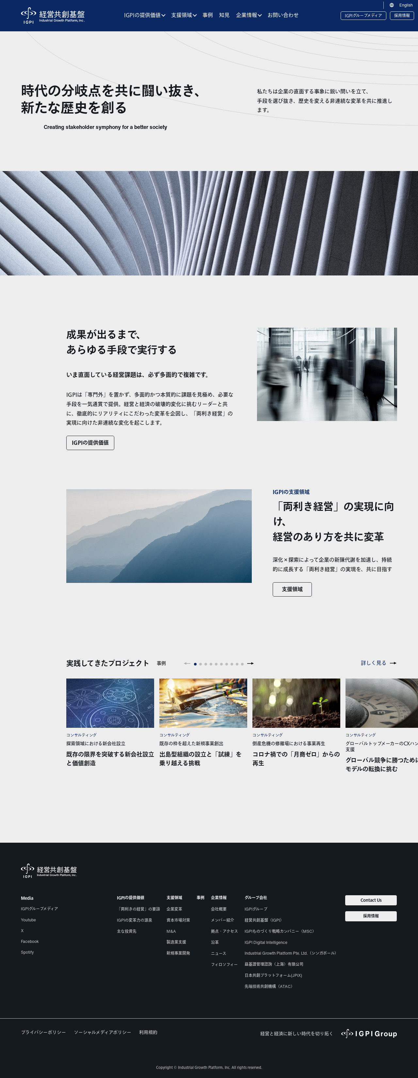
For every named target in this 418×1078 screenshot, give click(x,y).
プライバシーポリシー (43, 1032)
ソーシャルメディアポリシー (102, 1032)
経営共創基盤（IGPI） (264, 920)
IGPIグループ (256, 909)
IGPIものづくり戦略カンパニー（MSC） (280, 931)
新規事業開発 (178, 953)
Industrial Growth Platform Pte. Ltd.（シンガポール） (291, 953)
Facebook (30, 941)
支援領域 (292, 590)
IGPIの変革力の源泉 (134, 920)
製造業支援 (176, 942)
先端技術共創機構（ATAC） (270, 986)
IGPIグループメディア (363, 16)
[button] (187, 663)
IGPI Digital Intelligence (266, 942)
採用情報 (402, 16)
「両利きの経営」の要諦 (138, 909)
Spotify (27, 952)
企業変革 (174, 909)
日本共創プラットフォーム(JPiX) (273, 975)
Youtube (28, 920)
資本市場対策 (178, 920)
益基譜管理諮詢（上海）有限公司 (274, 964)
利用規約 (148, 1032)
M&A (171, 931)
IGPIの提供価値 (90, 443)
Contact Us (371, 900)
